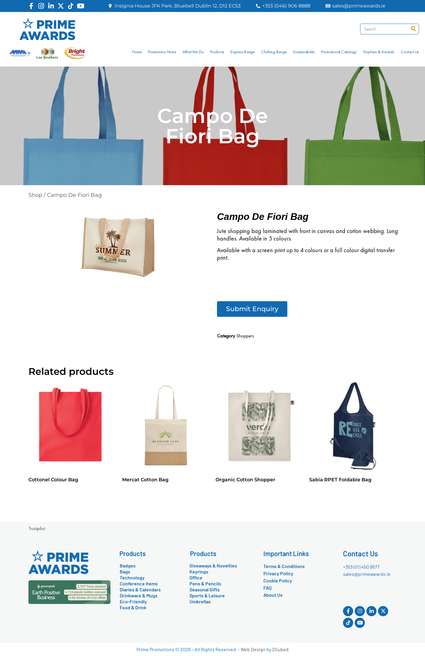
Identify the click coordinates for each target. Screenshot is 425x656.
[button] (252, 309)
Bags (125, 571)
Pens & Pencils (205, 583)
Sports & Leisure (207, 595)
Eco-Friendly (133, 601)
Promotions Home (162, 51)
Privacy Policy (278, 573)
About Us (273, 595)
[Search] (413, 29)
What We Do (193, 51)
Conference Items (139, 583)
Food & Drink (133, 607)
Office (195, 577)
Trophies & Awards (378, 51)
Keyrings (198, 571)
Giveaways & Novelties (213, 565)
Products (217, 51)
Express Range (242, 51)
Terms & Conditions (284, 566)
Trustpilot (36, 528)
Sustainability (304, 51)
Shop (35, 195)
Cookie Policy (277, 580)
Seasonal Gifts (204, 589)
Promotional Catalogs (339, 51)
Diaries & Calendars (140, 589)
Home (137, 51)
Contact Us (410, 51)
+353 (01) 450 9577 (361, 567)
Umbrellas (200, 601)
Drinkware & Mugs (138, 595)
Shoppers (245, 336)
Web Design (253, 649)
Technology (132, 577)
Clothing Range (274, 51)
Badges (128, 565)
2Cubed (280, 649)
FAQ (267, 587)
